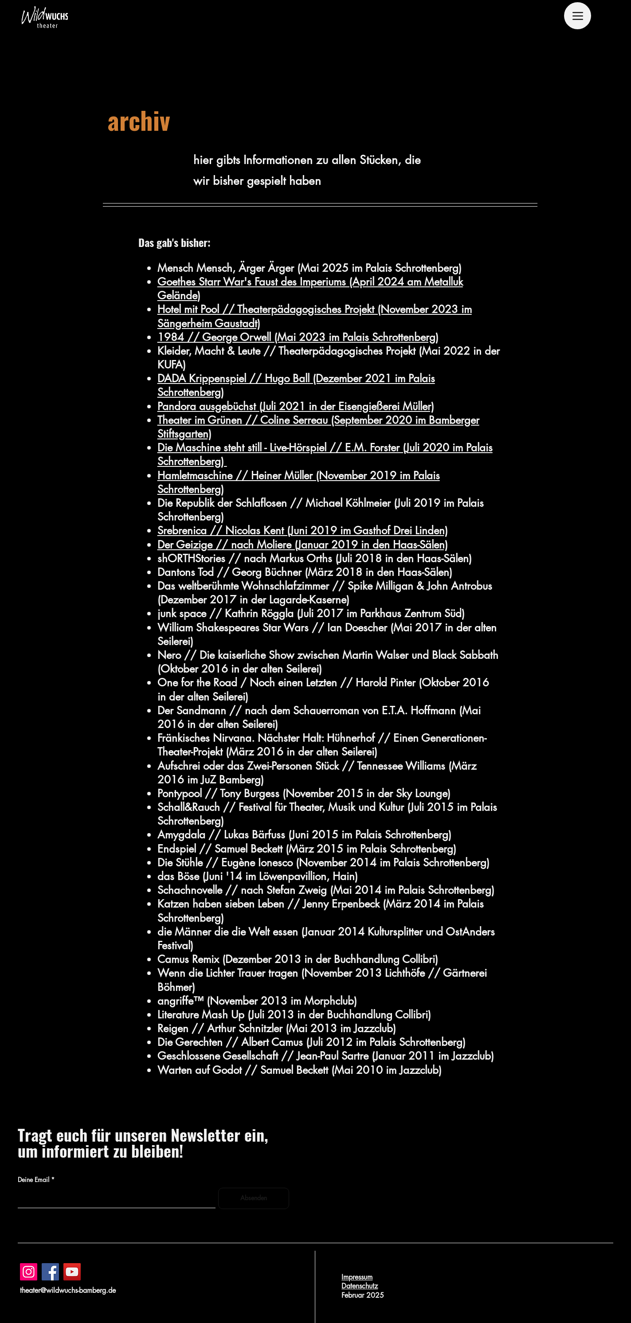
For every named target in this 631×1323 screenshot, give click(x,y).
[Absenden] (253, 1198)
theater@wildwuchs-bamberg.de (68, 1290)
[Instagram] (28, 1271)
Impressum (356, 1277)
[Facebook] (50, 1271)
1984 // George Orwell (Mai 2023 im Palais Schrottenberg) (298, 337)
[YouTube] (72, 1271)
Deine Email (33, 1180)
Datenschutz (359, 1286)
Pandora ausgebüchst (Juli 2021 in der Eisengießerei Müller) (295, 406)
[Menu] (577, 15)
